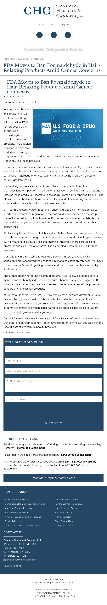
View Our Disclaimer (46, 593)
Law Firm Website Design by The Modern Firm (53, 596)
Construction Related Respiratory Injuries (25, 504)
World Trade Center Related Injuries (22, 525)
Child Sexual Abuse (64, 521)
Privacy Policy (63, 593)
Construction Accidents (66, 499)
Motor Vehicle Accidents (17, 512)
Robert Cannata (27, 102)
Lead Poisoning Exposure (67, 508)
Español (66, 25)
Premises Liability (63, 517)
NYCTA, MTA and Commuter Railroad (23, 517)
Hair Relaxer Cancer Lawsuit (68, 504)
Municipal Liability (63, 512)
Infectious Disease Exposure (19, 508)
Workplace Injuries (64, 525)
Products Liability (23, 332)
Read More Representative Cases (53, 478)
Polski (53, 25)
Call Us (39, 40)
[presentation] (26, 411)
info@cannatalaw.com (24, 559)
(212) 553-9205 (22, 552)
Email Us (54, 40)
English (41, 25)
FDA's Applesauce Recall (17, 499)
